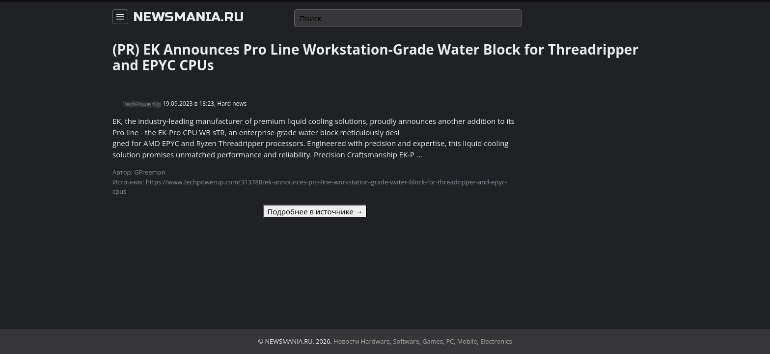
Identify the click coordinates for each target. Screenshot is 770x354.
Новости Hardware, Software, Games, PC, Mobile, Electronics (422, 341)
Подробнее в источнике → (314, 211)
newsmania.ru (188, 17)
